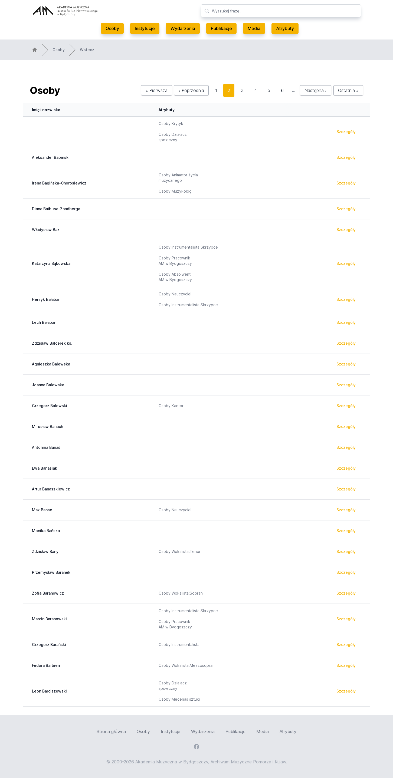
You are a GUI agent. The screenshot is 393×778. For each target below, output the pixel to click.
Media (254, 28)
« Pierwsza (157, 90)
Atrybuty (285, 28)
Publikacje (221, 28)
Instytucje (145, 28)
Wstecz (87, 49)
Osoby (112, 28)
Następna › (315, 90)
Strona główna (111, 731)
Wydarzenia (183, 28)
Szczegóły (346, 131)
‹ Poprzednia (191, 90)
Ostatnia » (348, 90)
